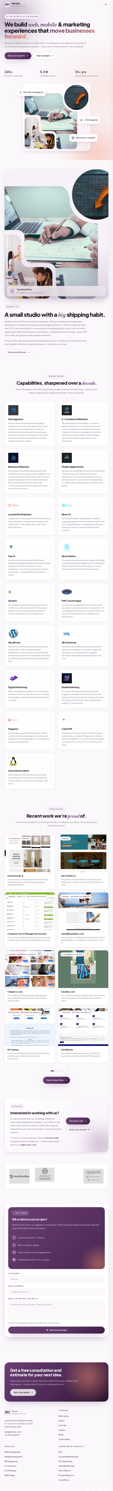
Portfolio (63, 1425)
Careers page (52, 1137)
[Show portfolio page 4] (61, 1070)
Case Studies (64, 1439)
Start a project (45, 55)
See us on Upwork (18, 55)
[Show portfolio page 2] (56, 1070)
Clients (62, 1421)
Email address (15, 1286)
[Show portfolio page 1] (52, 1070)
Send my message (56, 1330)
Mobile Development (14, 1457)
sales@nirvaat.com (13, 1432)
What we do (64, 1416)
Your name (13, 1273)
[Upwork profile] (93, 1176)
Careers (62, 1430)
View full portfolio (56, 1080)
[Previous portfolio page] (46, 1071)
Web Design (10, 1475)
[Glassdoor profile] (44, 1176)
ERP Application (11, 1461)
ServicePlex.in (65, 1470)
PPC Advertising (65, 1461)
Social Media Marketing (68, 1457)
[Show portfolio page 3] (59, 1070)
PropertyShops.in (66, 1475)
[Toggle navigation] (105, 4)
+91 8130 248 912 (12, 1435)
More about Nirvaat (18, 352)
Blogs (61, 1434)
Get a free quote (23, 1392)
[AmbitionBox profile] (19, 1176)
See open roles (78, 1121)
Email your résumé (79, 1129)
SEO (60, 1452)
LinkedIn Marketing (66, 1466)
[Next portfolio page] (67, 1071)
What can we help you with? (23, 1299)
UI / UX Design (10, 1470)
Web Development (13, 1452)
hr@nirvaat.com (28, 1144)
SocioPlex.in (64, 1480)
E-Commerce (10, 1466)
